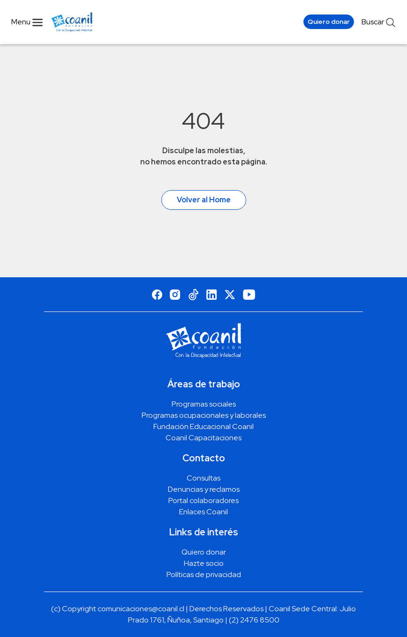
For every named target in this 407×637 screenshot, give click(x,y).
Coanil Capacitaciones (203, 438)
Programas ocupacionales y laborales (204, 415)
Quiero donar (329, 21)
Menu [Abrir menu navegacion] (27, 22)
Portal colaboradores (203, 500)
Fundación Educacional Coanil (203, 426)
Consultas (203, 478)
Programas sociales (204, 404)
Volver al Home (204, 200)
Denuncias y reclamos (204, 489)
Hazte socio (204, 563)
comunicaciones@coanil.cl (141, 609)
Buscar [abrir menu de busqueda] (379, 22)
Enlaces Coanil (203, 512)
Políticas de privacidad (203, 574)
